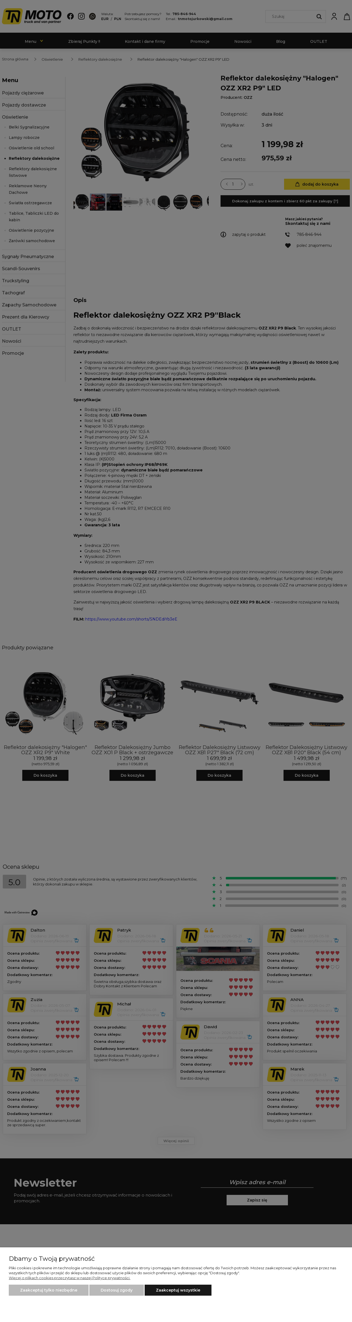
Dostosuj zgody (117, 1290)
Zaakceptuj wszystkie (178, 1290)
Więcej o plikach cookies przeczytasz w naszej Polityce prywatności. (69, 1278)
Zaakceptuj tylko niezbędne (48, 1290)
